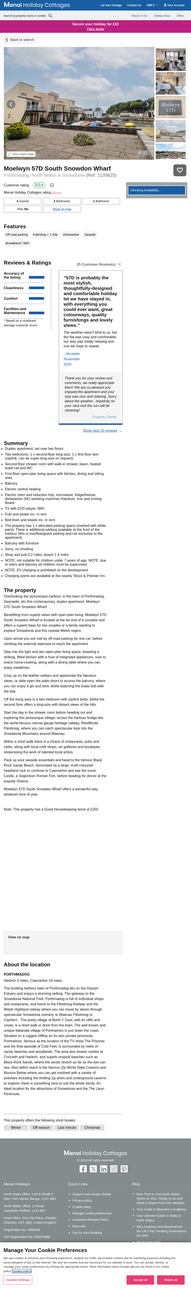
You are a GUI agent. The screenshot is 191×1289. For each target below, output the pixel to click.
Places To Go (139, 15)
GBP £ (152, 5)
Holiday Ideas (162, 15)
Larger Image (21, 154)
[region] (95, 1265)
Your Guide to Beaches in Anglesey (161, 1209)
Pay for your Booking (87, 1232)
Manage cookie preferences (92, 1213)
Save (179, 170)
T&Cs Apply (95, 29)
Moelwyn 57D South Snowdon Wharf (57, 168)
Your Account (174, 5)
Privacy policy (82, 1200)
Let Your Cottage (111, 5)
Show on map (61, 209)
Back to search (22, 40)
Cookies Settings (18, 1280)
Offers (180, 15)
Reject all (170, 1280)
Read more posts (149, 1242)
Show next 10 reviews (100, 430)
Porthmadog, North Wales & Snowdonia (60, 175)
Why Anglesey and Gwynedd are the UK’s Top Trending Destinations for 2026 (161, 1231)
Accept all (140, 1280)
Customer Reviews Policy (90, 1219)
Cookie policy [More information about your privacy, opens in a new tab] (22, 1271)
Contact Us (134, 5)
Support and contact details (91, 1194)
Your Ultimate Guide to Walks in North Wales (159, 1218)
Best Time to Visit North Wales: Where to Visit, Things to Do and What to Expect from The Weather (160, 1198)
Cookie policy (81, 1207)
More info (79, 1226)
